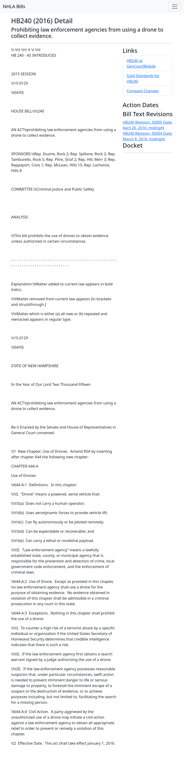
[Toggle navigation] (174, 6)
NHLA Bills (14, 6)
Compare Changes (143, 90)
